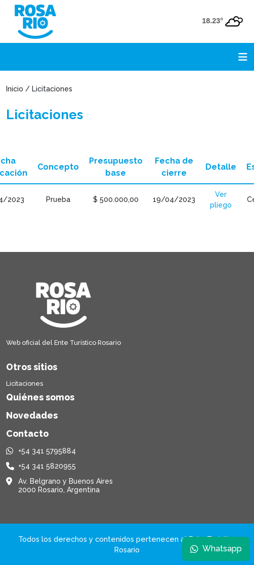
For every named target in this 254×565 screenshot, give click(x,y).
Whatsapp (216, 548)
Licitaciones (24, 383)
